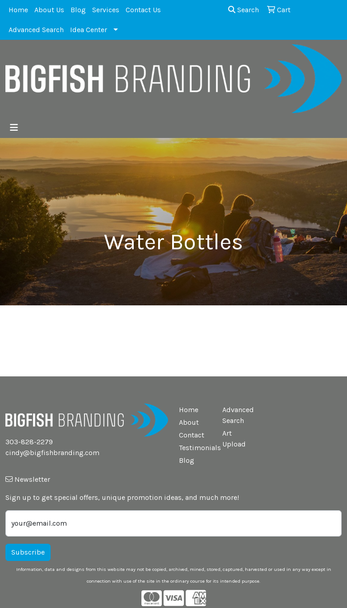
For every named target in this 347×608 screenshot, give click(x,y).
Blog (78, 9)
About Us (49, 9)
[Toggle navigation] (14, 127)
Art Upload (234, 438)
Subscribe (28, 552)
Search (243, 9)
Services (105, 9)
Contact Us (143, 9)
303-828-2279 (29, 441)
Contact (191, 435)
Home (18, 9)
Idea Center (88, 29)
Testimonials (195, 447)
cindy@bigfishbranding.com (52, 452)
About (189, 422)
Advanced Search (36, 29)
